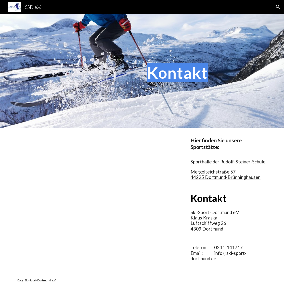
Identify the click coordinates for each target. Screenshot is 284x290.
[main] (207, 70)
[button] (278, 7)
